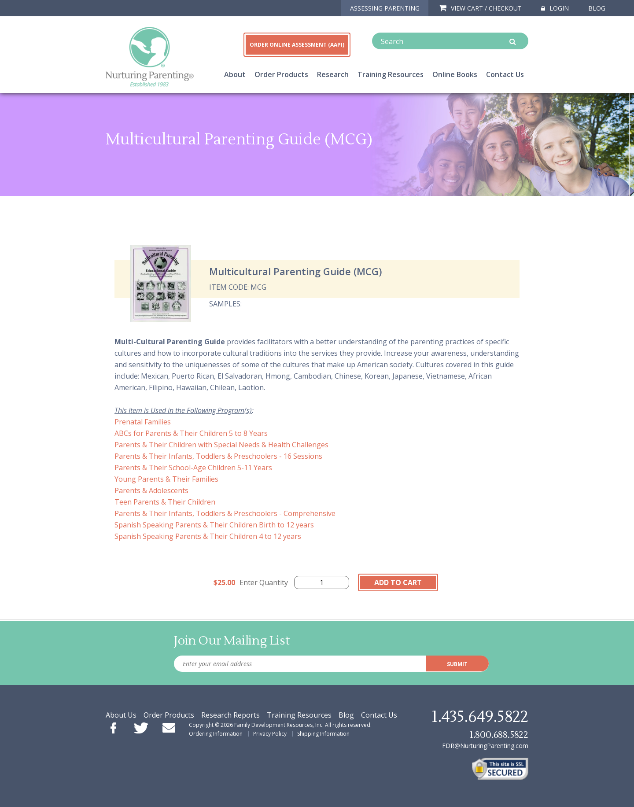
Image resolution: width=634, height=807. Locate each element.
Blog (596, 8)
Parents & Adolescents (151, 490)
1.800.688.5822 (498, 735)
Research (333, 74)
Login (555, 8)
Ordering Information (216, 733)
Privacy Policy (270, 733)
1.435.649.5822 (479, 717)
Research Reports (230, 715)
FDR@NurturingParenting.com (485, 745)
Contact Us (505, 74)
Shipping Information (323, 733)
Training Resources (391, 74)
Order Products (281, 74)
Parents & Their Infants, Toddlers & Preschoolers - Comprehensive (224, 513)
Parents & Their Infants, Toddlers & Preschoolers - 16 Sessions (218, 456)
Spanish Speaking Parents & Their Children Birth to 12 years (214, 525)
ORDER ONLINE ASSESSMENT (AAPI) (297, 44)
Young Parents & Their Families (166, 479)
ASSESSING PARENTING (385, 8)
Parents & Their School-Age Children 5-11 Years (193, 467)
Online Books (454, 74)
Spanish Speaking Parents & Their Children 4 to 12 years (207, 536)
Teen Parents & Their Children (164, 502)
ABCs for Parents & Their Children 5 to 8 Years (191, 433)
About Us (121, 715)
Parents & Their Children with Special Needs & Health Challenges (221, 445)
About (235, 74)
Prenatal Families (142, 422)
